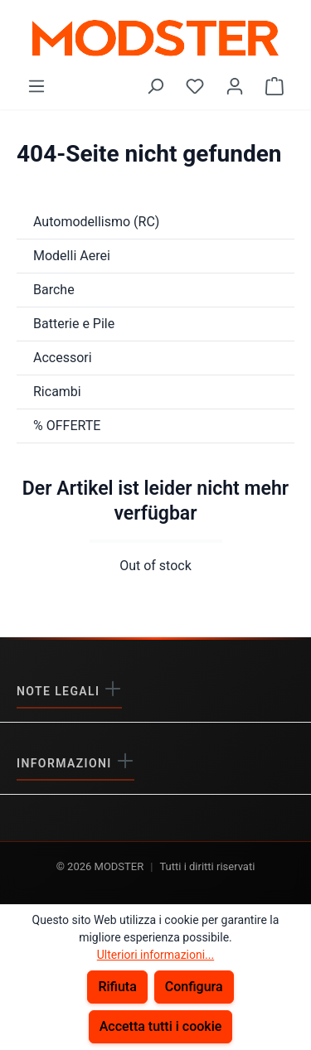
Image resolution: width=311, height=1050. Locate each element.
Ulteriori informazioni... (155, 954)
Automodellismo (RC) (96, 222)
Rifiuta (117, 986)
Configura (194, 986)
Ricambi (57, 391)
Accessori (62, 357)
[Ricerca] (155, 86)
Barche (54, 290)
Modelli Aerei (71, 256)
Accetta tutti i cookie (161, 1026)
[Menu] (36, 86)
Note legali (60, 691)
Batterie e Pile (73, 323)
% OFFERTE (66, 425)
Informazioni (66, 763)
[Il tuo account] (235, 86)
